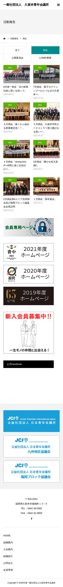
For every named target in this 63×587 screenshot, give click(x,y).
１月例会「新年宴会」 (45, 199)
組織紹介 (8, 556)
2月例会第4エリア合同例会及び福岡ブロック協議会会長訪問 (16, 203)
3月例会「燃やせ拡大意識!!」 (45, 163)
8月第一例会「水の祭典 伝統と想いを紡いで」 (16, 88)
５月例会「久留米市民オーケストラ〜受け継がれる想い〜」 (46, 128)
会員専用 (8, 570)
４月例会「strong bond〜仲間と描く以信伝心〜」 (14, 165)
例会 (45, 50)
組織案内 (8, 542)
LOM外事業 (45, 57)
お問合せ (8, 563)
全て (17, 50)
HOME (6, 535)
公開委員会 (17, 57)
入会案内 (8, 549)
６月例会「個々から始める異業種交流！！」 (16, 126)
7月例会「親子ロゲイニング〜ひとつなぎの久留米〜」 (46, 90)
